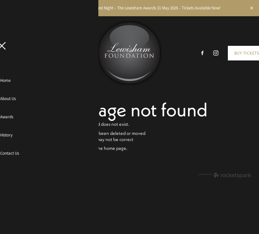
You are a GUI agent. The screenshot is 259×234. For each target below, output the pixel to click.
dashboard (42, 174)
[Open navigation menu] (38, 53)
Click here (61, 148)
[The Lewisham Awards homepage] (129, 52)
